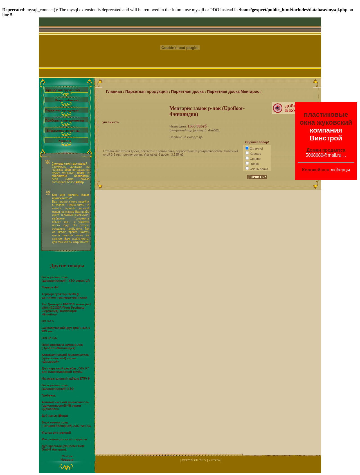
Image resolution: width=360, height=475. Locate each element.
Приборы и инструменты (64, 120)
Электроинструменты (63, 130)
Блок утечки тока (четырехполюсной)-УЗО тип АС (66, 424)
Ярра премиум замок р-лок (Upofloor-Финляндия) (62, 346)
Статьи (67, 456)
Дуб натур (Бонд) (55, 415)
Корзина (64, 140)
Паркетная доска (187, 91)
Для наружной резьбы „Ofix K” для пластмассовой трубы (65, 370)
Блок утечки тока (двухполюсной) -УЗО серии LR (66, 278)
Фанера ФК (50, 287)
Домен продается (326, 150)
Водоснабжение (67, 100)
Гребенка (49, 395)
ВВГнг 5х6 (49, 338)
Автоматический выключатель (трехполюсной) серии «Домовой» (65, 358)
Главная (114, 91)
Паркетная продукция (61, 110)
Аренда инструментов (63, 90)
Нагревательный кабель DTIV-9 (66, 378)
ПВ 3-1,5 (48, 321)
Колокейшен (316, 169)
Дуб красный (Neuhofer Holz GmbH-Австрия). (63, 447)
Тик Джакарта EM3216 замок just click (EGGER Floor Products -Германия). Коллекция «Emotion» (66, 309)
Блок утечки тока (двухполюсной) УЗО (58, 387)
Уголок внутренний (56, 432)
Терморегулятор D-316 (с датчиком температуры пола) (64, 295)
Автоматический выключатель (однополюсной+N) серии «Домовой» (65, 405)
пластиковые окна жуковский (326, 118)
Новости (66, 459)
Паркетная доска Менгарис (233, 91)
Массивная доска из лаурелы (64, 439)
